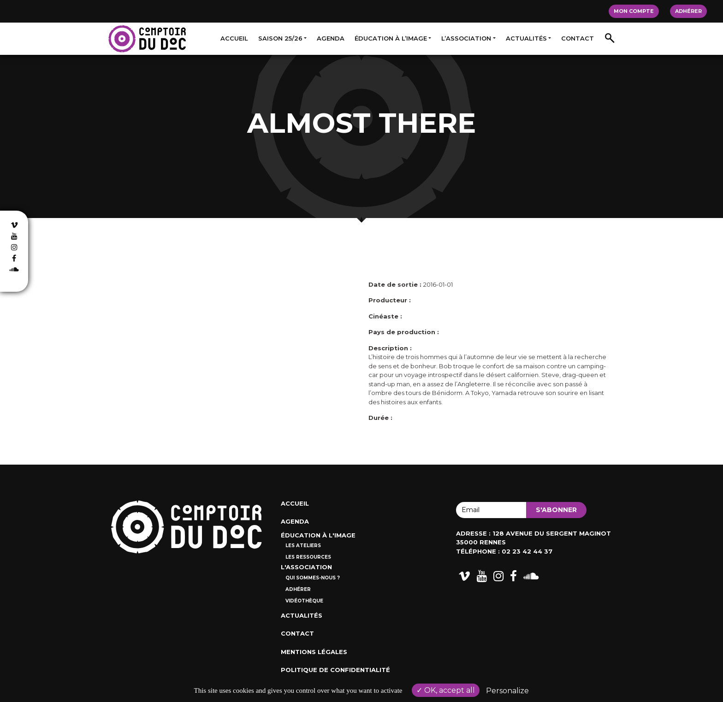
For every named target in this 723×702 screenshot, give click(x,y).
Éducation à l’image (391, 38)
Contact (577, 38)
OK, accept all (445, 690)
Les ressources (308, 557)
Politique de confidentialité (335, 669)
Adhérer (688, 11)
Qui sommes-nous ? (312, 578)
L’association (466, 38)
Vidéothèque (304, 601)
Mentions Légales (314, 651)
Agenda (330, 38)
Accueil (234, 38)
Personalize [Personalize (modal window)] (507, 690)
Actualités (526, 38)
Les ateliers (303, 546)
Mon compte (634, 11)
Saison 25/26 (280, 38)
